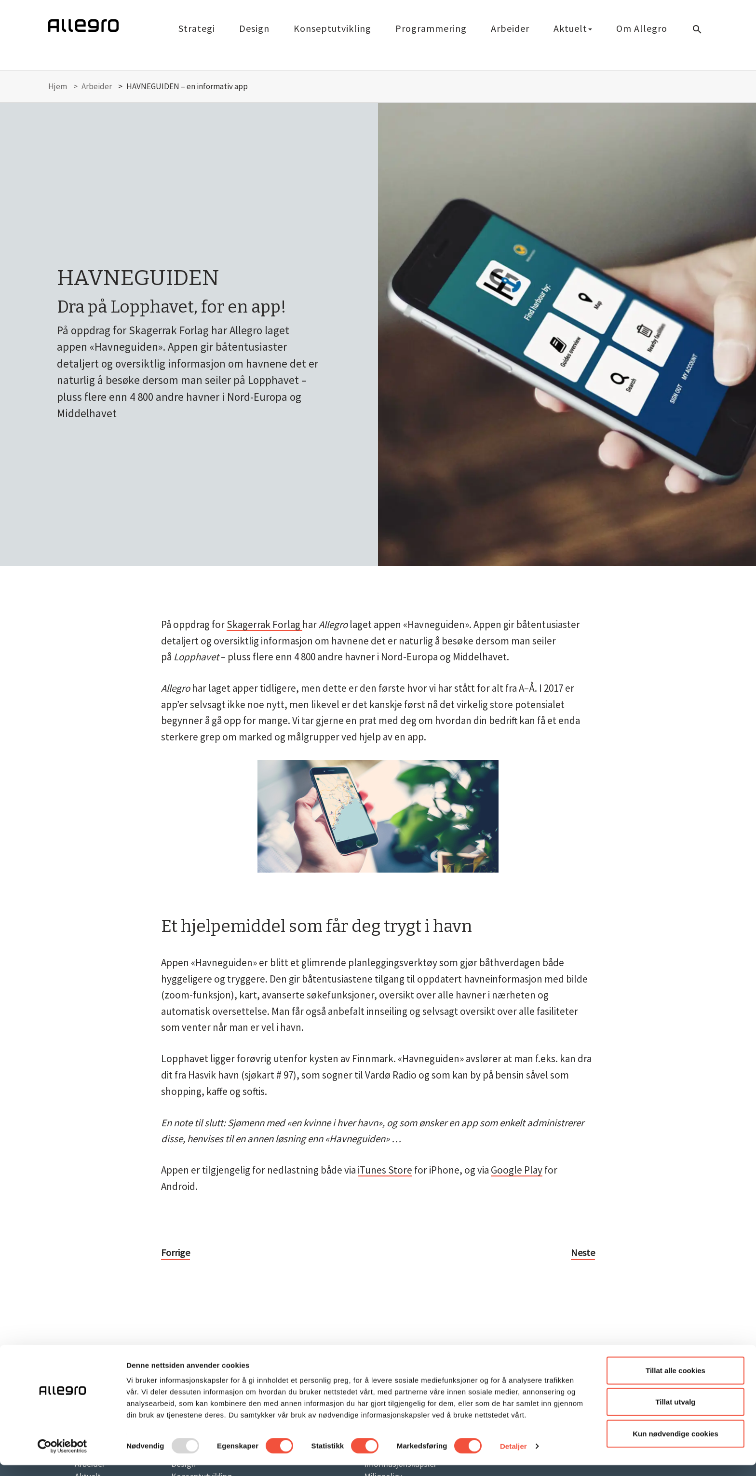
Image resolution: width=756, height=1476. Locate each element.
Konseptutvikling (332, 28)
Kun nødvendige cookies (675, 1444)
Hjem (57, 86)
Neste (583, 1252)
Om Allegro (641, 28)
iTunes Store (385, 1169)
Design (254, 28)
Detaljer (513, 1457)
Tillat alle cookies (675, 1381)
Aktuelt (573, 28)
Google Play (516, 1169)
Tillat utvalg (675, 1413)
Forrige (175, 1252)
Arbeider (510, 28)
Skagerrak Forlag (264, 624)
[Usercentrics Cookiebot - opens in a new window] (62, 1457)
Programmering (431, 28)
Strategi (196, 28)
